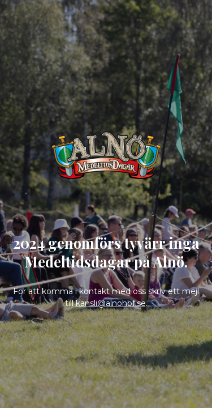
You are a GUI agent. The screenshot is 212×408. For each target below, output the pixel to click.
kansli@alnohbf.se (111, 303)
